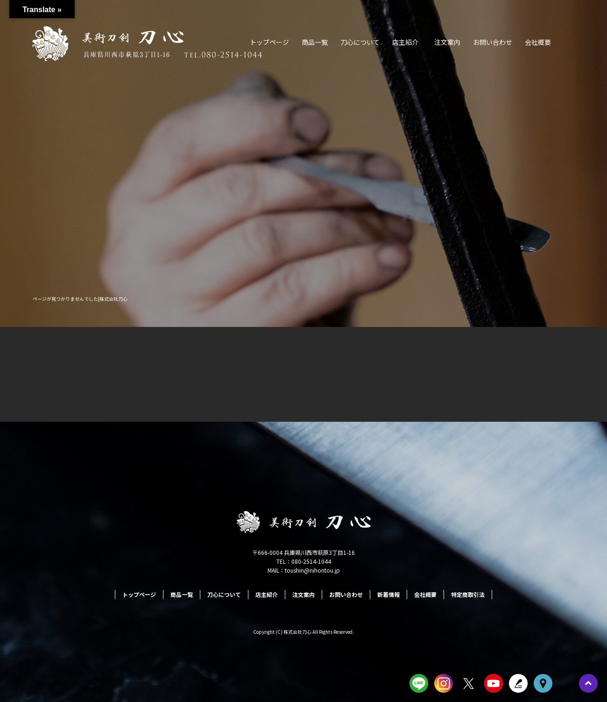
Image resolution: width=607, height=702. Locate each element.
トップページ (269, 42)
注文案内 (447, 42)
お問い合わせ (492, 42)
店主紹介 (405, 42)
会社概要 (538, 42)
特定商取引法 (468, 594)
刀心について (360, 42)
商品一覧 (315, 42)
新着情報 (388, 594)
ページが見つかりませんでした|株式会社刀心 (80, 298)
